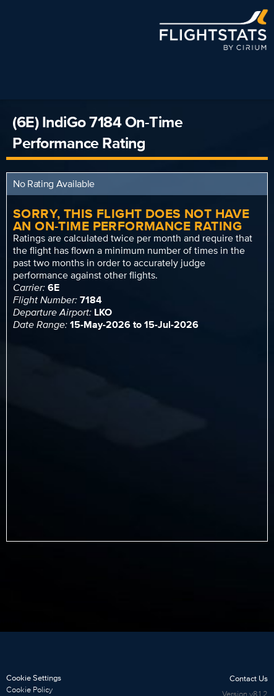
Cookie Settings (33, 678)
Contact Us (248, 678)
